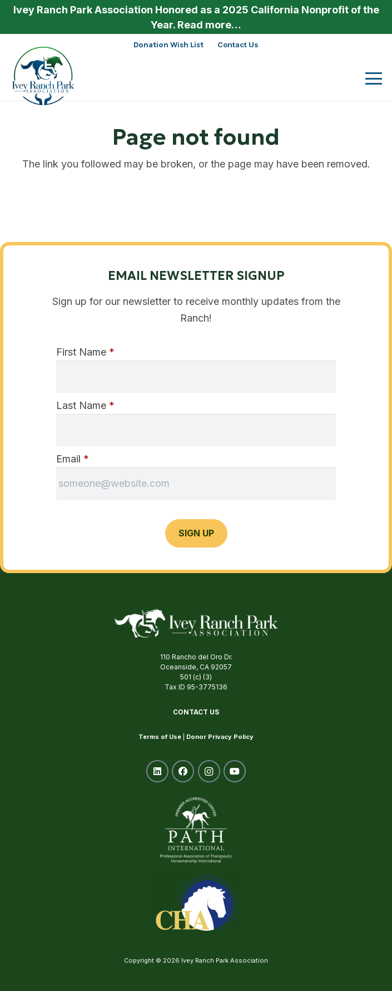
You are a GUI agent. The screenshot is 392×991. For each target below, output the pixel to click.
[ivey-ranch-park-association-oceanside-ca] (43, 75)
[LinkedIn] (157, 771)
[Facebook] (183, 771)
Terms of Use (159, 737)
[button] (374, 78)
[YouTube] (235, 771)
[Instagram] (209, 771)
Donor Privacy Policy (220, 737)
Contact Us (196, 712)
